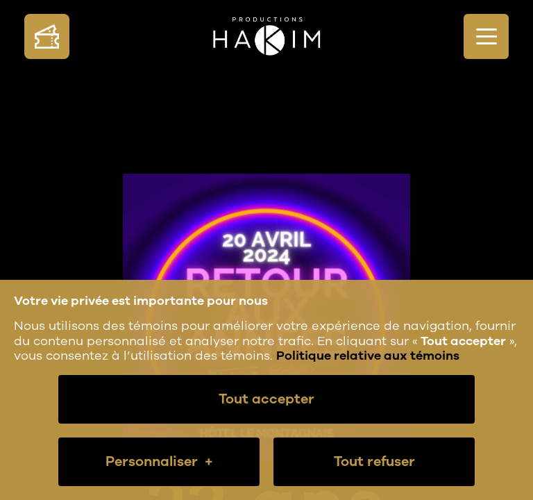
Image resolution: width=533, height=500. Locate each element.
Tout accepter (266, 399)
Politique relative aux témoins (367, 355)
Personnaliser (159, 462)
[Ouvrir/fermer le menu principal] (486, 36)
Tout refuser (374, 461)
